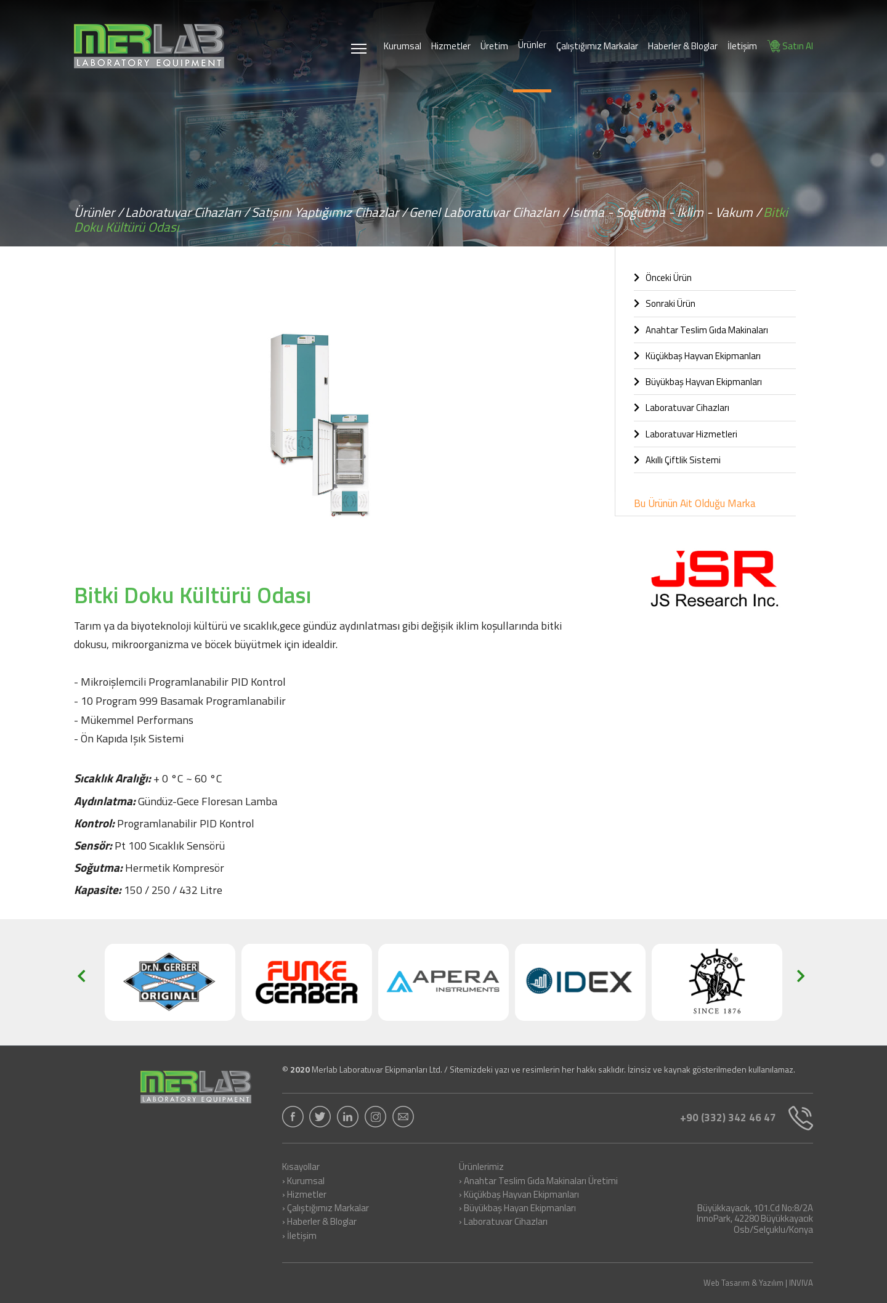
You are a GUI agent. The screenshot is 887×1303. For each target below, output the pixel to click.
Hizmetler (451, 46)
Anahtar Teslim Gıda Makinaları (701, 330)
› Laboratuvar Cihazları (503, 1222)
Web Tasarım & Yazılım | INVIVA (758, 1283)
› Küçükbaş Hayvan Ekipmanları (519, 1195)
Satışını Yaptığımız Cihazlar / (329, 212)
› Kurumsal (303, 1181)
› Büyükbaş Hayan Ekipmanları (517, 1209)
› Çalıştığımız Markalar (325, 1209)
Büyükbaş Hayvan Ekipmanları (698, 382)
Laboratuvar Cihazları (681, 407)
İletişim (742, 46)
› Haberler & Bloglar (319, 1222)
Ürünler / (98, 212)
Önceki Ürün (663, 277)
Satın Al (790, 46)
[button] (573, 288)
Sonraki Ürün (664, 303)
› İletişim (299, 1236)
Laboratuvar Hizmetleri (685, 434)
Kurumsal (402, 46)
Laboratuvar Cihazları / (187, 212)
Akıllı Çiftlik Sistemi (677, 460)
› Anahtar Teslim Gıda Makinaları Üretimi (538, 1181)
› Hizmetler (304, 1195)
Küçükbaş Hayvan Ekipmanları (697, 356)
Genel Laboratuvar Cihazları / (488, 212)
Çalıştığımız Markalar (597, 46)
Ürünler (532, 45)
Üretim (494, 46)
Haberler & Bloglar (683, 46)
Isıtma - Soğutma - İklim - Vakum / (665, 212)
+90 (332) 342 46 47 (746, 1118)
